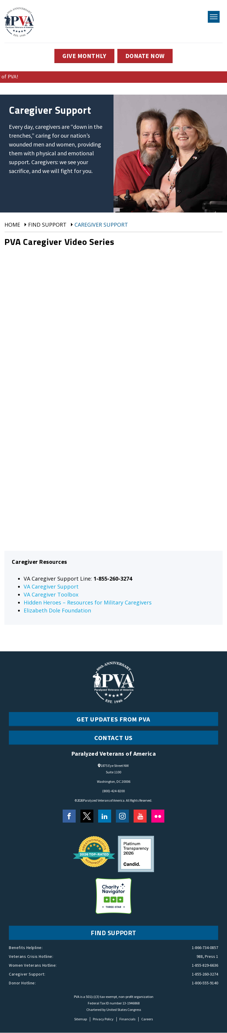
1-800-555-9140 (205, 983)
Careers (147, 1019)
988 (200, 956)
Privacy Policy (103, 1019)
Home (12, 224)
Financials (127, 1019)
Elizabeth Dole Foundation (57, 610)
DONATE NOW (145, 56)
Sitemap (80, 1019)
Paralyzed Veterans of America (103, 801)
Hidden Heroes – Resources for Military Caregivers (88, 602)
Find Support (47, 224)
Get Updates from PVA (113, 719)
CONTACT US (113, 738)
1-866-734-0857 (205, 947)
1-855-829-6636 (205, 965)
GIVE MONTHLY (83, 56)
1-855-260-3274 (205, 974)
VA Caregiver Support (51, 586)
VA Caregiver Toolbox (51, 594)
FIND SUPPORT (113, 933)
